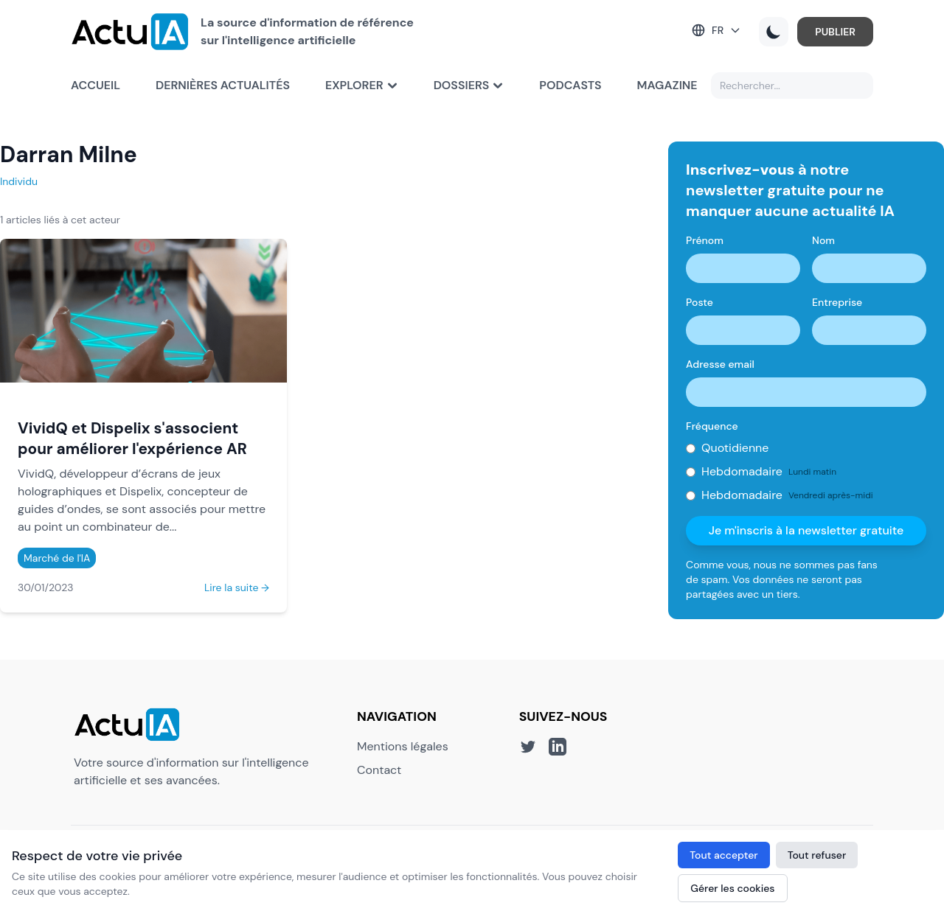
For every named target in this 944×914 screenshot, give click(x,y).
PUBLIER (835, 31)
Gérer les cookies (732, 888)
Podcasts (570, 85)
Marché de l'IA (57, 558)
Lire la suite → (236, 587)
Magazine (667, 85)
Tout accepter (723, 855)
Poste (699, 302)
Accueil (95, 85)
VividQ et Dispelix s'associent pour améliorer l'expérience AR (132, 438)
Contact (379, 770)
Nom (823, 240)
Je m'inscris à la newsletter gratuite (806, 530)
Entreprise (837, 302)
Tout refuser (817, 855)
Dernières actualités (223, 85)
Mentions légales (402, 746)
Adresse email (720, 364)
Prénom (704, 240)
